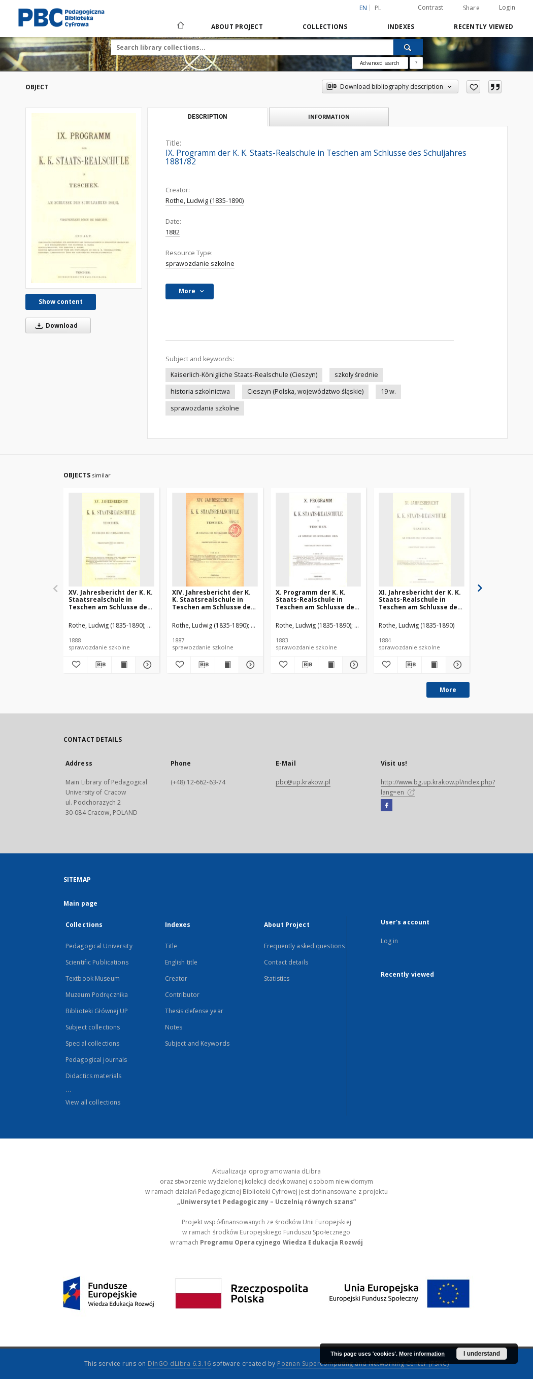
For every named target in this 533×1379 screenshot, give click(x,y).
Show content (61, 301)
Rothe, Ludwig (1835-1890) (204, 200)
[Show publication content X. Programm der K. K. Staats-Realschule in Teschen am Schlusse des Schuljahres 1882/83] (330, 664)
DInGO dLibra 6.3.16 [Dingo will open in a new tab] (179, 1363)
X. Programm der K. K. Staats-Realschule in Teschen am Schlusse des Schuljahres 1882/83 (317, 599)
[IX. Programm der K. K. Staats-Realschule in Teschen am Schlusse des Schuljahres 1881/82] (84, 198)
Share (471, 8)
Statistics (276, 978)
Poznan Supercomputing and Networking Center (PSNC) (363, 1363)
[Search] (408, 47)
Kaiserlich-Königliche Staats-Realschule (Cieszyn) (244, 374)
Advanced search (379, 62)
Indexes (401, 26)
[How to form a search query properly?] (416, 63)
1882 (172, 232)
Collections (325, 26)
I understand (481, 1353)
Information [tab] (329, 116)
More (448, 689)
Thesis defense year (194, 1011)
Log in (389, 941)
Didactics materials (93, 1076)
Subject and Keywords (197, 1043)
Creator (176, 978)
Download (55, 325)
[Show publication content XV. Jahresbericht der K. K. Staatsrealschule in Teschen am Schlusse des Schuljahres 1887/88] (123, 664)
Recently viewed (483, 26)
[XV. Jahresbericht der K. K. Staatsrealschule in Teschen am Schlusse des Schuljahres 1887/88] (111, 540)
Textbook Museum (92, 978)
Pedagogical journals (96, 1059)
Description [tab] (207, 116)
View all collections (92, 1102)
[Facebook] (386, 805)
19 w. (388, 391)
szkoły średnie (356, 374)
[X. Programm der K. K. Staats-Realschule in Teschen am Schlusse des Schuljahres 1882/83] (318, 540)
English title (181, 962)
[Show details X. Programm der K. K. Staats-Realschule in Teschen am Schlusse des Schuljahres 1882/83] (352, 664)
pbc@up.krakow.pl (303, 782)
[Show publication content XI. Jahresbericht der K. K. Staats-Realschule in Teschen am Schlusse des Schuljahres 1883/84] (433, 664)
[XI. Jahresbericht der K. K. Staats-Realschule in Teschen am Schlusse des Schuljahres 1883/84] (421, 540)
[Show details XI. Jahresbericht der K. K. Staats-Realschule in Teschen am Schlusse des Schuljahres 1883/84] (456, 664)
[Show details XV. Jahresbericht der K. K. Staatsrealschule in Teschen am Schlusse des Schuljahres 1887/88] (145, 664)
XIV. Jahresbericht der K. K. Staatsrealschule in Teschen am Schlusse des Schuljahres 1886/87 (213, 599)
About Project (237, 26)
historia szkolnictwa (200, 391)
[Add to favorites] (473, 86)
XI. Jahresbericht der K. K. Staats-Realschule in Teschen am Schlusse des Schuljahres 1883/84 (420, 599)
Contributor (182, 994)
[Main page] (180, 26)
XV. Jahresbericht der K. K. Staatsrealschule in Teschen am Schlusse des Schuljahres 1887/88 (111, 599)
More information (422, 1354)
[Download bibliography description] (99, 664)
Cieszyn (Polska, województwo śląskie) (305, 391)
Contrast (431, 7)
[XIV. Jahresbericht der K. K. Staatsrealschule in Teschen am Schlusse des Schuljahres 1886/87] (215, 540)
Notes (174, 1027)
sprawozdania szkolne (205, 408)
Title (171, 946)
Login (507, 7)
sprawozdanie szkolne (200, 263)
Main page (80, 903)
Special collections (92, 1043)
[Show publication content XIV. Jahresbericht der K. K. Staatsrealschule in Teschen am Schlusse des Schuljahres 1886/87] (227, 664)
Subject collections (92, 1027)
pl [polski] (378, 8)
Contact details (286, 962)
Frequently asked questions (304, 946)
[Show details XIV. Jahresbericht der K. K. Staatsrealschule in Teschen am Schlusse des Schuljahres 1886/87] (249, 664)
